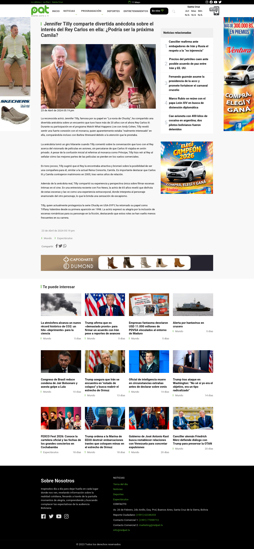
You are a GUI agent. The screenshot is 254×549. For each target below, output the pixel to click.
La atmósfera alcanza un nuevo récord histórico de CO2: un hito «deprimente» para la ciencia (61, 328)
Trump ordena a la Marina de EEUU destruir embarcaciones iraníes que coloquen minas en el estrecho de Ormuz (104, 442)
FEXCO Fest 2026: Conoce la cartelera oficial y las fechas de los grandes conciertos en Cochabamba (61, 442)
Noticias (69, 11)
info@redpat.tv (121, 530)
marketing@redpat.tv (151, 525)
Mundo (48, 238)
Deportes (113, 11)
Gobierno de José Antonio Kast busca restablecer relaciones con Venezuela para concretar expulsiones (149, 442)
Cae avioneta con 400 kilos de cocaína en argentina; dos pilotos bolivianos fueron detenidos (188, 122)
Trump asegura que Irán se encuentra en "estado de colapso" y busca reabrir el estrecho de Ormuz (102, 385)
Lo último (35, 2)
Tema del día (120, 484)
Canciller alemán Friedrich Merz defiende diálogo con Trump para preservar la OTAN (192, 440)
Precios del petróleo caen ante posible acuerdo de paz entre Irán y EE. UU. (188, 63)
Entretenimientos (136, 11)
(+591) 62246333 (146, 514)
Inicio (55, 11)
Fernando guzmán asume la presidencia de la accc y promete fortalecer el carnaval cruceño (188, 83)
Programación (91, 11)
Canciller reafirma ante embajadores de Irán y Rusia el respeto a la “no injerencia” (188, 46)
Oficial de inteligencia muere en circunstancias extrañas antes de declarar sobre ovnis (148, 383)
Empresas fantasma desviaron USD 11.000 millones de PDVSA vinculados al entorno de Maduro (148, 328)
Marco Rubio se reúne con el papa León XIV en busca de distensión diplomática (187, 103)
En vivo (158, 10)
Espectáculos (64, 238)
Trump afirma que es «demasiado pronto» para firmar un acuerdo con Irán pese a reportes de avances (102, 328)
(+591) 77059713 (149, 520)
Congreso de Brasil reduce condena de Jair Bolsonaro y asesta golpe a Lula (59, 383)
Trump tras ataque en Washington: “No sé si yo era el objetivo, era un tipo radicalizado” (193, 385)
